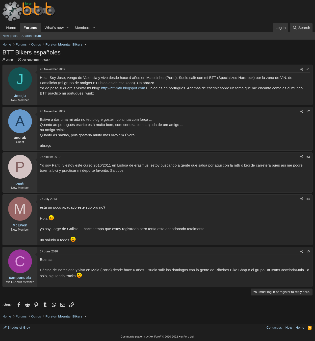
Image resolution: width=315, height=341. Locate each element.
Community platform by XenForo (157, 336)
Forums (30, 27)
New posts (10, 36)
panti (20, 183)
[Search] (301, 27)
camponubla (20, 277)
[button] (67, 27)
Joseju (11, 60)
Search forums (32, 36)
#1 (308, 69)
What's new (54, 27)
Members (82, 27)
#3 (308, 157)
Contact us (274, 327)
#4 (308, 199)
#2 (308, 111)
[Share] (302, 69)
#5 (308, 251)
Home (11, 27)
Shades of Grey (16, 327)
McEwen (19, 225)
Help (289, 327)
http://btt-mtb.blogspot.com (123, 88)
